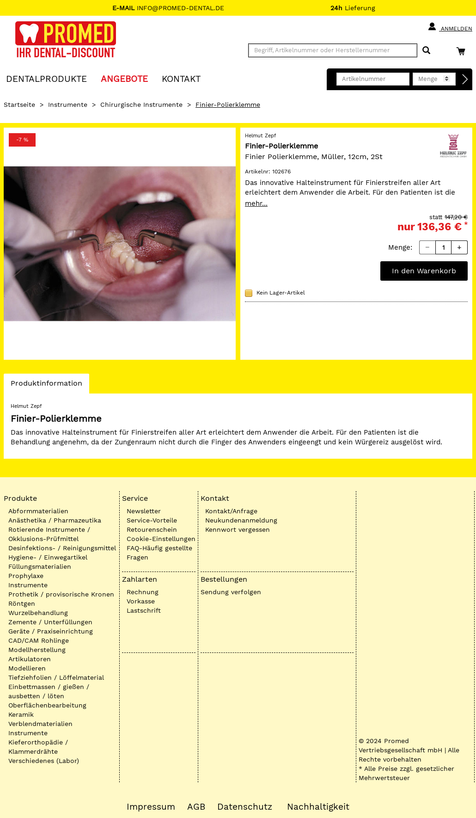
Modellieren (27, 668)
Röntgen (21, 603)
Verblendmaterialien (40, 723)
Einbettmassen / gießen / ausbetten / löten (48, 691)
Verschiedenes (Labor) (43, 760)
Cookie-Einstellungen (161, 538)
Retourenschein (152, 529)
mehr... (256, 203)
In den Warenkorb (424, 270)
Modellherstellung (37, 649)
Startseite (19, 104)
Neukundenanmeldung (241, 520)
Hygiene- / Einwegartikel (47, 557)
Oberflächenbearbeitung (47, 705)
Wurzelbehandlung (38, 612)
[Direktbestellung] (465, 79)
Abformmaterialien (38, 511)
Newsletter (144, 511)
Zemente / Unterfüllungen (50, 622)
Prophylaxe (25, 575)
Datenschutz (244, 807)
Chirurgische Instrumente (141, 104)
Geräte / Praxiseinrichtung (50, 631)
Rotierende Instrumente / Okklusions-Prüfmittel (49, 534)
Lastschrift (144, 610)
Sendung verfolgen (231, 592)
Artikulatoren (29, 659)
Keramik (21, 714)
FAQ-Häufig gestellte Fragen (159, 552)
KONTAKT (181, 78)
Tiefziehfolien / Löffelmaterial (56, 677)
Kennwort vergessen (237, 529)
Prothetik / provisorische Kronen (61, 594)
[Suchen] (426, 50)
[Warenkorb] (463, 51)
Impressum (151, 807)
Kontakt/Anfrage (231, 511)
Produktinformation (46, 386)
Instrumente (67, 104)
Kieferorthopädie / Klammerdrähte (38, 746)
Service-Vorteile (152, 520)
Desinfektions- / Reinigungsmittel (62, 548)
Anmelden (449, 27)
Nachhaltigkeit (318, 807)
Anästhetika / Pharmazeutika (54, 520)
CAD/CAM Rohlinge (38, 640)
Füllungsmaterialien (39, 566)
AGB (196, 807)
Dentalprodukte (46, 78)
